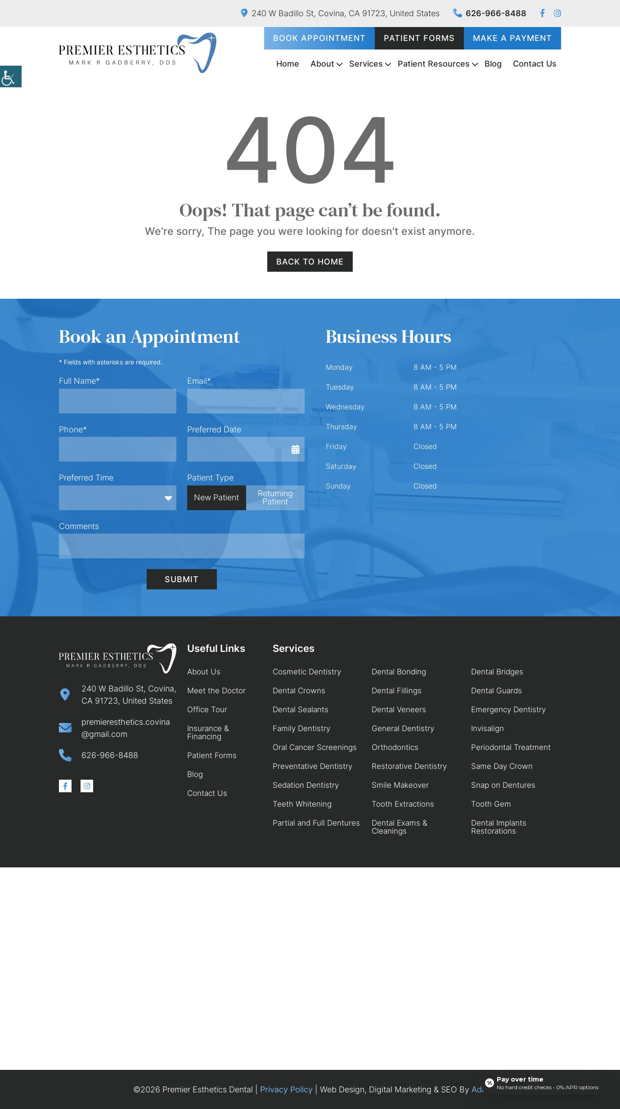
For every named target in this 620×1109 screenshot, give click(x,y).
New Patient (216, 497)
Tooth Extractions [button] (403, 803)
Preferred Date (214, 429)
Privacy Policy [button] (286, 1089)
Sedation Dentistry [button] (306, 785)
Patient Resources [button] (434, 63)
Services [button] (366, 63)
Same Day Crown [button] (502, 766)
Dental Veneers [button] (399, 709)
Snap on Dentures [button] (503, 785)
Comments (79, 526)
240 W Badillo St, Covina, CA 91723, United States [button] (340, 13)
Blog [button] (493, 63)
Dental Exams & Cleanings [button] (399, 826)
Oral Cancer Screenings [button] (315, 747)
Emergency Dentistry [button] (508, 709)
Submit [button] (182, 579)
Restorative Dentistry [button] (409, 766)
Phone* (73, 429)
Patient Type (210, 477)
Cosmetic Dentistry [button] (307, 671)
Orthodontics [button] (395, 747)
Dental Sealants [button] (300, 709)
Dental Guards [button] (496, 690)
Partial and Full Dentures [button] (316, 822)
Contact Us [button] (535, 63)
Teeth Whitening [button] (302, 803)
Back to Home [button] (310, 261)
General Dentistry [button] (403, 728)
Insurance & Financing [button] (208, 732)
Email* (199, 381)
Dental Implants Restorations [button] (498, 826)
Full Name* (79, 381)
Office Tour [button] (207, 709)
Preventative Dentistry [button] (312, 766)
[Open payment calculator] (543, 1083)
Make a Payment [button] (512, 38)
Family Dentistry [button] (301, 728)
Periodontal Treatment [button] (511, 747)
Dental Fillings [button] (397, 690)
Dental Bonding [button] (399, 671)
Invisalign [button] (487, 728)
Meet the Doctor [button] (216, 690)
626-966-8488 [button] (489, 13)
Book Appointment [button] (319, 38)
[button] (11, 76)
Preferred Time (86, 477)
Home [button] (287, 63)
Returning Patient (275, 497)
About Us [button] (203, 671)
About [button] (322, 63)
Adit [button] (479, 1089)
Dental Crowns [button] (299, 690)
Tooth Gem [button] (491, 803)
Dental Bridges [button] (497, 671)
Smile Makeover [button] (400, 785)
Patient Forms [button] (419, 38)
